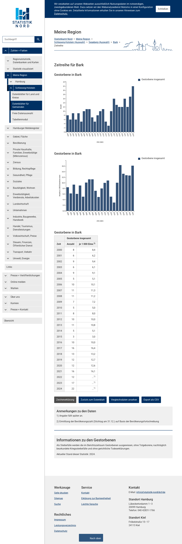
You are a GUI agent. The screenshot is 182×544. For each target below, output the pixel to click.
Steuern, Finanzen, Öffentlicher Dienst (22, 244)
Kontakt (85, 492)
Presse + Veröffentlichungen (25, 275)
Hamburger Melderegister (26, 128)
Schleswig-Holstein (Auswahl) (69, 42)
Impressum (60, 519)
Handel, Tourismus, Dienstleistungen (23, 228)
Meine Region (20, 75)
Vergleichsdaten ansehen (124, 399)
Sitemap (58, 498)
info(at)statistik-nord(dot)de (150, 492)
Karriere (15, 303)
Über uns (15, 296)
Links (9, 267)
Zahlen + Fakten (19, 50)
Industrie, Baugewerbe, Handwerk (24, 218)
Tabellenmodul (20, 119)
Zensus (17, 162)
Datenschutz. (61, 13)
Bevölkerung (19, 143)
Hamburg (20, 81)
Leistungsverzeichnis (65, 525)
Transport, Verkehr (22, 252)
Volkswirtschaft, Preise (25, 236)
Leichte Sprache (89, 504)
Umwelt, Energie (21, 258)
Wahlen (14, 288)
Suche (57, 504)
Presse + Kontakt (19, 309)
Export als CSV (151, 399)
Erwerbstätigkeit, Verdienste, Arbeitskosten (26, 196)
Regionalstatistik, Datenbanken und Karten (26, 61)
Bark (115, 42)
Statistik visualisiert (23, 68)
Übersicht (9, 320)
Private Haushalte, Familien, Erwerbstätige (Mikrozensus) (25, 152)
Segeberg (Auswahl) (99, 42)
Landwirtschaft (21, 204)
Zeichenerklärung (65, 399)
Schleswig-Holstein (25, 88)
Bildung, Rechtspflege (24, 168)
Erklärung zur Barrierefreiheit (96, 498)
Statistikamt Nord (63, 39)
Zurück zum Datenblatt (93, 399)
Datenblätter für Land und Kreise (25, 96)
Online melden (18, 282)
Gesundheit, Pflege (22, 175)
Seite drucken (61, 492)
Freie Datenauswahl (22, 113)
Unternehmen (20, 210)
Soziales (17, 181)
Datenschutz (60, 531)
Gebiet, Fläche (20, 136)
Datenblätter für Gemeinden (20, 105)
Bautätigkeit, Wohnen (24, 188)
